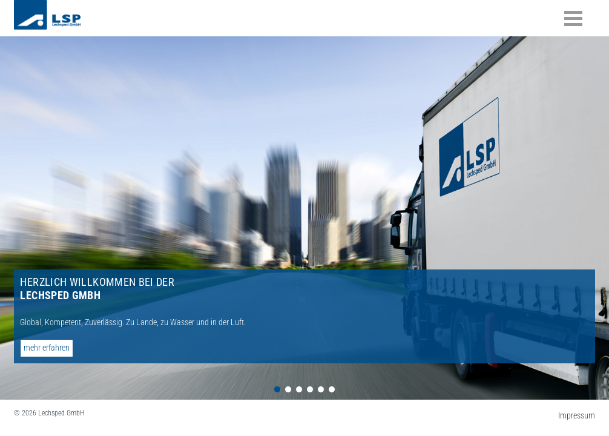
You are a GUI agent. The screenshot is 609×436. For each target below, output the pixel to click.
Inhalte (573, 18)
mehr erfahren (47, 347)
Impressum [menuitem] (576, 415)
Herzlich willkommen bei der (97, 289)
